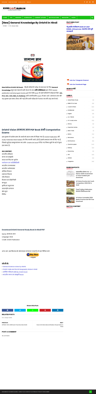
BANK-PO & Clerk (72, 103)
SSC (11, 17)
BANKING (18, 17)
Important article (72, 127)
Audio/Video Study (73, 100)
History (70, 124)
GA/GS (74, 17)
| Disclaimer (45, 391)
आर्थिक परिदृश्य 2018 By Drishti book (15, 272)
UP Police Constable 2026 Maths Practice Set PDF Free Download (85, 199)
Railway (70, 147)
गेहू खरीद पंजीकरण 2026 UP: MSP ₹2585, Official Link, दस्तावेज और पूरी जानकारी (79, 29)
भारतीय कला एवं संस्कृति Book (13, 275)
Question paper (72, 144)
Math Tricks (71, 130)
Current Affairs (40, 17)
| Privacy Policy (37, 391)
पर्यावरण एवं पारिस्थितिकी (10, 163)
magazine (70, 161)
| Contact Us (29, 391)
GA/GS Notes (21, 2)
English (29, 2)
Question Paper (12, 2)
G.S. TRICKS (71, 117)
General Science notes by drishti (14, 267)
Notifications (54, 17)
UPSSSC (70, 158)
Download (28, 17)
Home (5, 17)
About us (22, 391)
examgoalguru (13, 391)
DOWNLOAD (71, 110)
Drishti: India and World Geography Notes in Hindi (20, 269)
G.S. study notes (13, 26)
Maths (69, 134)
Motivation (71, 137)
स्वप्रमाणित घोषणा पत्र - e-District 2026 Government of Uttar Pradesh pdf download (84, 174)
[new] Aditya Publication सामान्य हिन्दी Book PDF (84, 190)
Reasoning (71, 151)
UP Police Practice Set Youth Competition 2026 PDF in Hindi (85, 183)
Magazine (4, 2)
